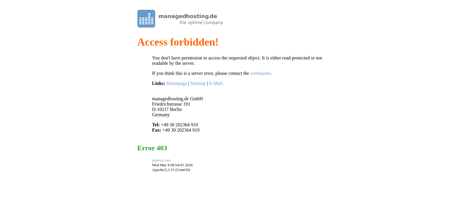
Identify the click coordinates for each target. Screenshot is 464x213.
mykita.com (161, 160)
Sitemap (197, 83)
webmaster (260, 73)
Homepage (176, 83)
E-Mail (215, 83)
